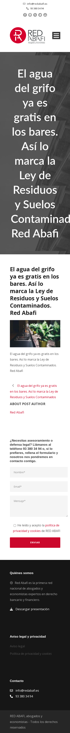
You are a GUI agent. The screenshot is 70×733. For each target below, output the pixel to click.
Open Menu (56, 35)
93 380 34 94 (37, 8)
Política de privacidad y (31, 654)
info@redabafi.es (37, 3)
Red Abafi (17, 412)
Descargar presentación (32, 609)
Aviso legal (17, 646)
